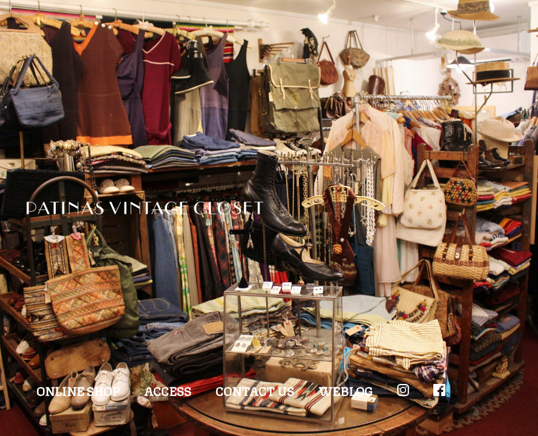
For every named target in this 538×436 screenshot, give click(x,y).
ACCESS (167, 390)
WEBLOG (345, 390)
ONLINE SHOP (78, 390)
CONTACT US (254, 390)
